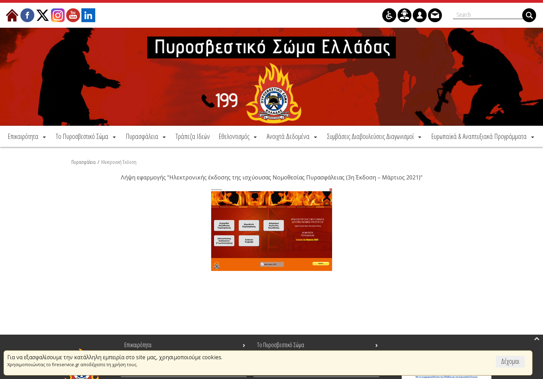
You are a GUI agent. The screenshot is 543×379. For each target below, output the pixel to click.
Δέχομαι (510, 361)
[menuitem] (27, 136)
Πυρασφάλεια (83, 161)
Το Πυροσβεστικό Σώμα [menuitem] (280, 345)
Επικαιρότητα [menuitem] (137, 345)
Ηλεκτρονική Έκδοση (118, 161)
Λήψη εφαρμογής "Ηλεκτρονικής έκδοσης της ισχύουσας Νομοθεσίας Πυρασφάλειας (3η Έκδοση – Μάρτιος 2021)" (271, 177)
